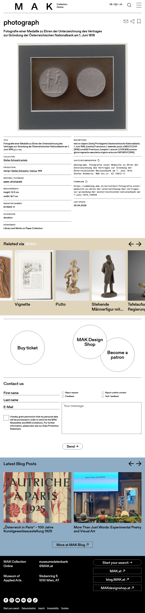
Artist (30, 243)
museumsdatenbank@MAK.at (53, 563)
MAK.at (117, 570)
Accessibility (53, 608)
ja (120, 4)
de (111, 4)
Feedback (69, 396)
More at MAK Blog (72, 544)
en (115, 4)
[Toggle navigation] (138, 5)
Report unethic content (115, 393)
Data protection (29, 608)
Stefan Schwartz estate (15, 160)
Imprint (41, 608)
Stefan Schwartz (19, 170)
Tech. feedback (112, 396)
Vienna (33, 170)
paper (6, 181)
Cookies (65, 608)
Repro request (71, 393)
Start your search (117, 562)
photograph (16, 181)
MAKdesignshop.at (117, 587)
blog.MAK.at (117, 579)
